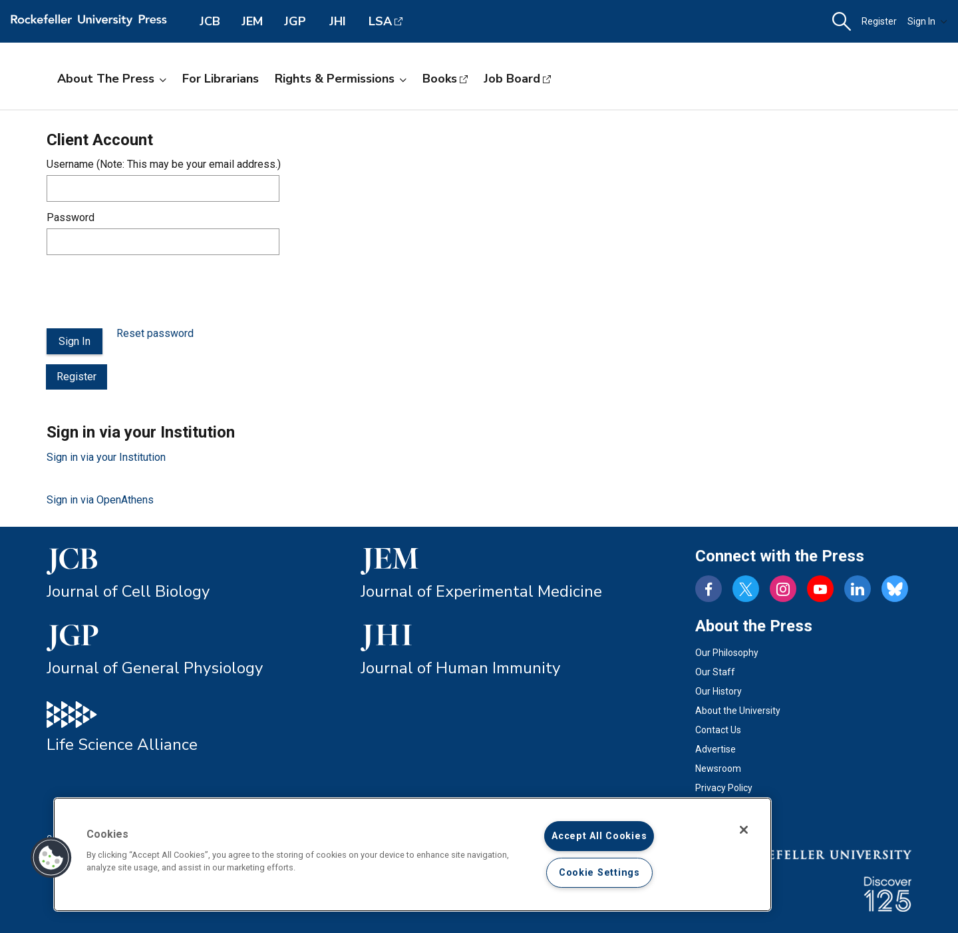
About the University (737, 710)
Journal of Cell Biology (128, 591)
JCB (210, 21)
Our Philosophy (726, 652)
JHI (337, 21)
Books (439, 79)
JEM (252, 21)
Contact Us (718, 730)
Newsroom (718, 768)
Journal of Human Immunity (460, 668)
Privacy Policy (723, 787)
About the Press (111, 79)
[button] (841, 21)
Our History (718, 691)
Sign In (927, 21)
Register (879, 21)
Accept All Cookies (599, 836)
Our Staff (715, 672)
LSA (380, 21)
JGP (295, 21)
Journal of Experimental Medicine (481, 591)
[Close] (743, 829)
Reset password (155, 333)
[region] (412, 854)
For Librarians (220, 79)
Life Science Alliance (122, 744)
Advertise (715, 749)
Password (70, 217)
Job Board (512, 79)
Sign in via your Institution (106, 457)
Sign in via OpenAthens (100, 499)
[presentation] (148, 292)
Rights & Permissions (340, 79)
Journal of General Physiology (155, 668)
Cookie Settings (599, 872)
